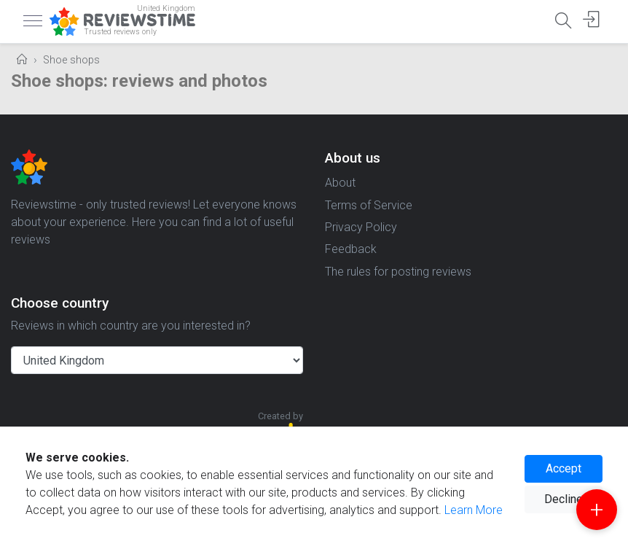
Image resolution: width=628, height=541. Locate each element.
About (340, 183)
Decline (563, 499)
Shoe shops (71, 60)
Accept (563, 468)
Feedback (351, 249)
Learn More (473, 510)
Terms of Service (368, 205)
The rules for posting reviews (398, 272)
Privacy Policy (361, 227)
